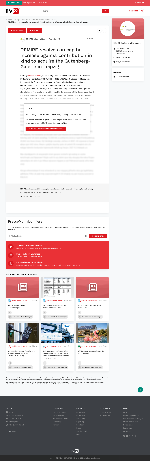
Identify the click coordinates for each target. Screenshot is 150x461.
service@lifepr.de (76, 383)
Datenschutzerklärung (131, 415)
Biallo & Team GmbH (20, 300)
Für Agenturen (58, 415)
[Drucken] (99, 30)
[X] (132, 436)
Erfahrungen (57, 422)
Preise (78, 428)
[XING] (135, 436)
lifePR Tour (14, 3)
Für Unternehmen (59, 412)
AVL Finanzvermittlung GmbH (58, 346)
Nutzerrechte (128, 425)
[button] (10, 312)
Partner (56, 425)
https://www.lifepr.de (16, 425)
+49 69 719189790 (123, 58)
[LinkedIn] (127, 436)
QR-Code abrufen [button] (122, 77)
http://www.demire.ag (124, 62)
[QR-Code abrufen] (105, 30)
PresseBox (127, 431)
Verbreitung (80, 419)
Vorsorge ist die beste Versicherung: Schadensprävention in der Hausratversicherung (21, 353)
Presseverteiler (105, 412)
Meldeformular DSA (130, 422)
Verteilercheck (81, 431)
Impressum (127, 428)
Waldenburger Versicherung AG (24, 346)
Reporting (80, 422)
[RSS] (129, 436)
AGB (125, 412)
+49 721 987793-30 (16, 415)
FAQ (78, 434)
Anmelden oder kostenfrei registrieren (45, 129)
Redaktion (80, 425)
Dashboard (80, 415)
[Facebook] (124, 436)
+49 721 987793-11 (16, 419)
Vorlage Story (105, 415)
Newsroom (80, 412)
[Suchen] (105, 11)
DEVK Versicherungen (89, 346)
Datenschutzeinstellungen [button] (133, 419)
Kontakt (34, 30)
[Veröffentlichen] (140, 389)
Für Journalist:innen (60, 419)
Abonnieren (17, 30)
